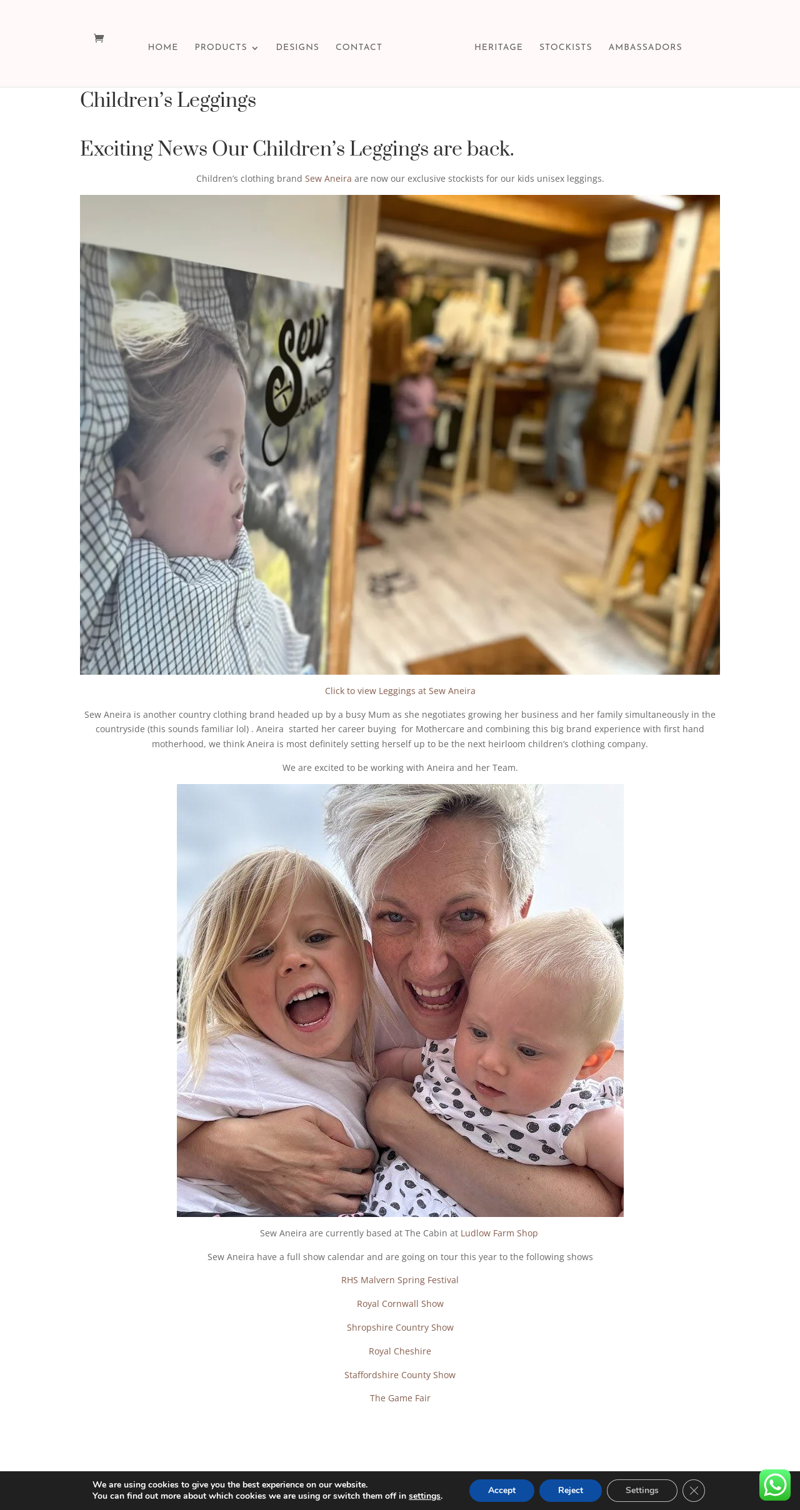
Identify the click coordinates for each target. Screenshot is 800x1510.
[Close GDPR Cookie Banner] (693, 1490)
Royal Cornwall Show (400, 1303)
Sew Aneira (328, 178)
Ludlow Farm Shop (501, 1233)
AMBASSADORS (645, 48)
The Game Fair (400, 1398)
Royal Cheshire (400, 1351)
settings (425, 1496)
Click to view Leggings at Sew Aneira (400, 691)
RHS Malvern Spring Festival (400, 1280)
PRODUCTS (220, 48)
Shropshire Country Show (400, 1327)
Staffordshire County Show (400, 1375)
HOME (163, 48)
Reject (570, 1490)
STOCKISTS (565, 48)
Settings (642, 1490)
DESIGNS (297, 48)
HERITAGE (498, 48)
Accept (502, 1490)
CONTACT (359, 48)
